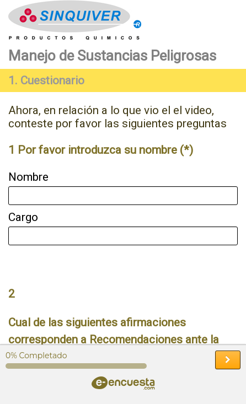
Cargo (23, 217)
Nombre (28, 177)
